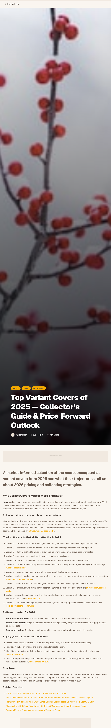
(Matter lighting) (32, 598)
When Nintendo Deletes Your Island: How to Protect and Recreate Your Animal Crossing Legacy (49, 697)
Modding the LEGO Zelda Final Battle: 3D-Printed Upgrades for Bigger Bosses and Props (46, 706)
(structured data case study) (41, 531)
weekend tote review (15, 567)
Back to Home (11, 4)
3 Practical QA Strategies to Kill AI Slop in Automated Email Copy (36, 693)
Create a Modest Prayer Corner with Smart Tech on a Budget (33, 710)
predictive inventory (15, 654)
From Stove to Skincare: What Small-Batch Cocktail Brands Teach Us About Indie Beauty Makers (50, 702)
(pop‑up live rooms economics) (20, 606)
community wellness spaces (19, 579)
